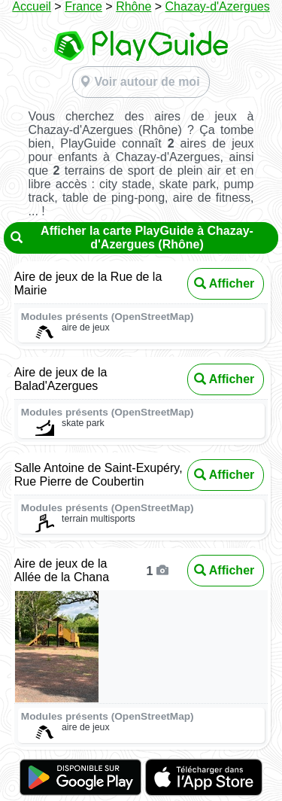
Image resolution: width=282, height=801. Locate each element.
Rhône (133, 6)
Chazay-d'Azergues (217, 6)
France (83, 6)
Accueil (31, 6)
